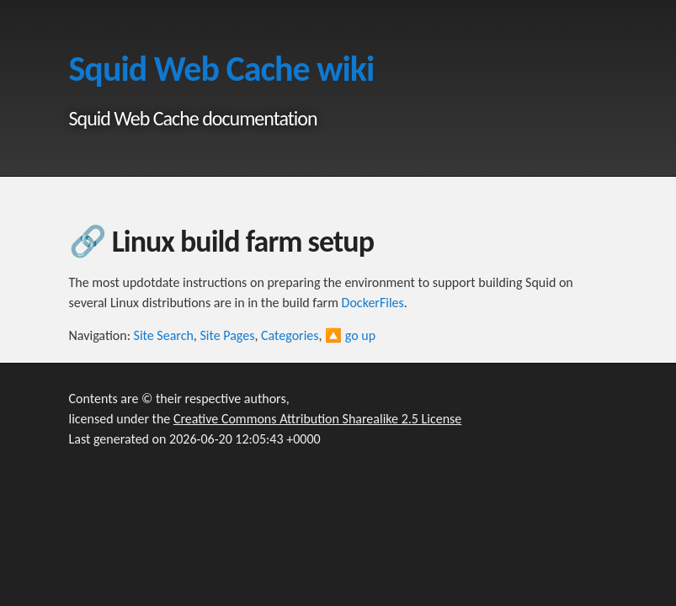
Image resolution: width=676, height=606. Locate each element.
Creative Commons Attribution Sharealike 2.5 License (317, 419)
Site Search (164, 335)
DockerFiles (373, 303)
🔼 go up (350, 335)
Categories (290, 335)
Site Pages (227, 335)
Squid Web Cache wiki (222, 68)
